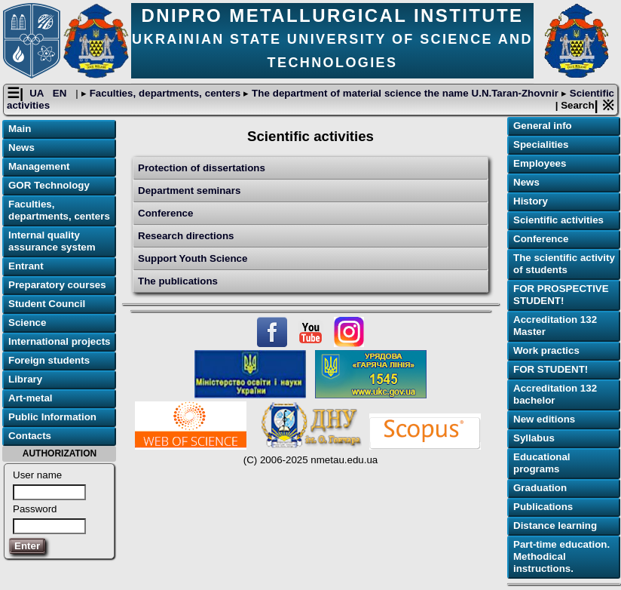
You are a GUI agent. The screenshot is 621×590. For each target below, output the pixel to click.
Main (19, 128)
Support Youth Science (192, 258)
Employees (539, 163)
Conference (165, 213)
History (530, 201)
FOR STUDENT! (550, 369)
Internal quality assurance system (52, 241)
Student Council (46, 303)
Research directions (186, 235)
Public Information (52, 417)
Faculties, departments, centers (165, 93)
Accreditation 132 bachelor (555, 394)
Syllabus (534, 438)
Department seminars (189, 190)
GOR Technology (49, 185)
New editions (544, 419)
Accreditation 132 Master (555, 325)
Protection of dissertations (201, 168)
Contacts (29, 435)
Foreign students (49, 360)
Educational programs (542, 463)
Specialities (540, 144)
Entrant (26, 266)
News (21, 147)
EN (61, 93)
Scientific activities (558, 220)
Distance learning (555, 525)
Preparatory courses (57, 284)
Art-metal (30, 398)
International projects (59, 341)
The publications (178, 281)
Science (27, 322)
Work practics (546, 350)
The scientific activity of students (564, 263)
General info (542, 125)
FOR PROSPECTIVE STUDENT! (561, 294)
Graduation (540, 487)
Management (38, 166)
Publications (543, 506)
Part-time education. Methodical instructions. (561, 556)
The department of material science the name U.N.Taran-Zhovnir (405, 93)
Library (25, 379)
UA (38, 93)
